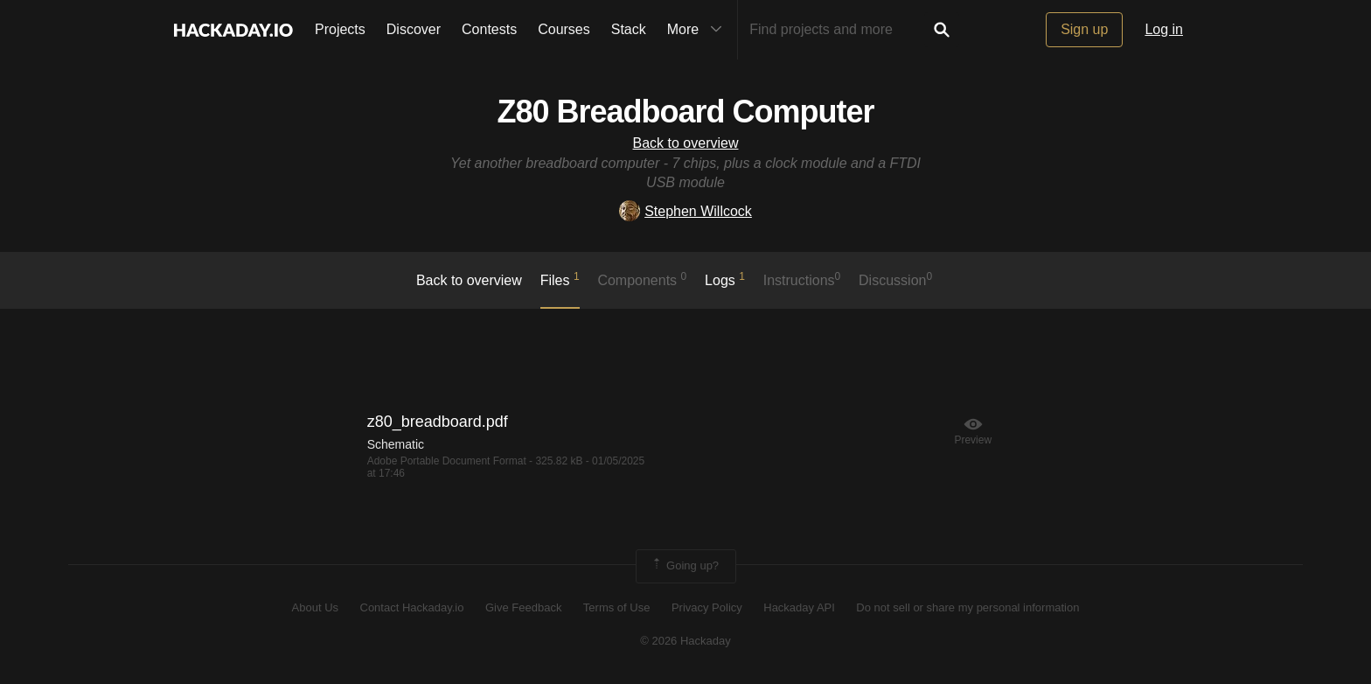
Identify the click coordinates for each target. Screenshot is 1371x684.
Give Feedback (523, 607)
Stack (628, 29)
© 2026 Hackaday (685, 640)
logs (725, 279)
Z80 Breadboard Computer (685, 111)
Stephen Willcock (685, 211)
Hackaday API (799, 607)
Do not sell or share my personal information (967, 607)
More (698, 29)
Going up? (685, 566)
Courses (564, 29)
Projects (340, 29)
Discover (413, 29)
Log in (1164, 29)
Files (560, 279)
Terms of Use (617, 607)
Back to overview (686, 143)
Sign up (1084, 29)
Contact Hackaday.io (412, 607)
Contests (489, 29)
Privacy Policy (707, 607)
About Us (315, 607)
